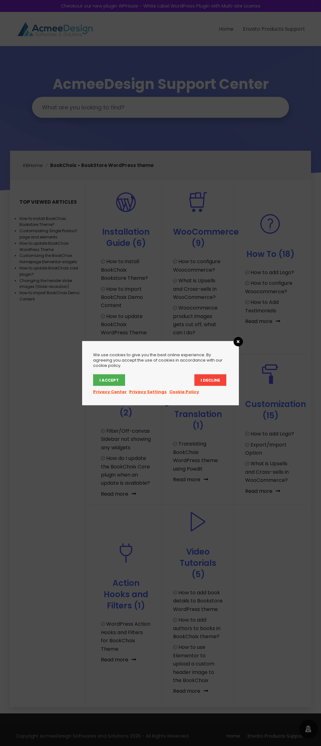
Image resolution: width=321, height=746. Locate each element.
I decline (210, 380)
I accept (109, 380)
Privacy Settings (148, 391)
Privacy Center (110, 391)
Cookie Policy (184, 391)
